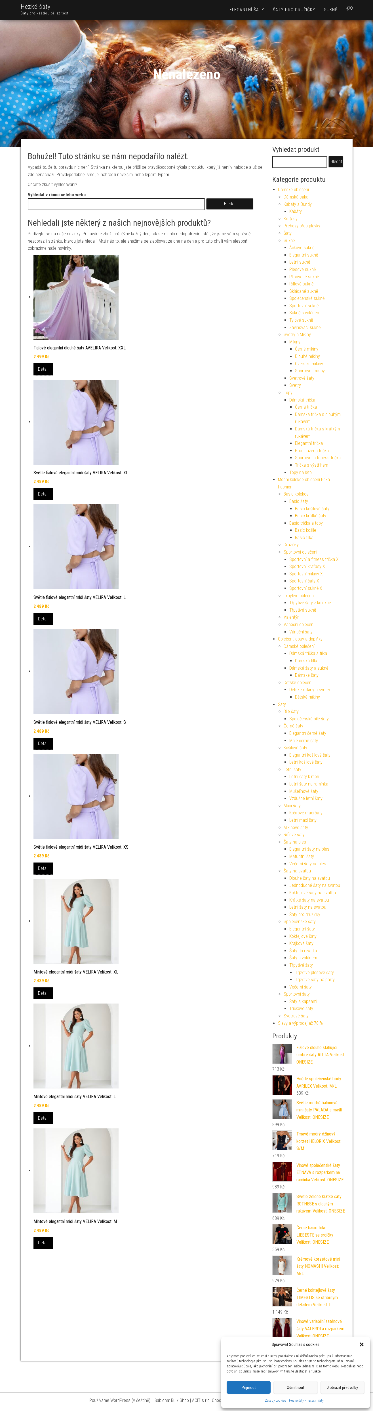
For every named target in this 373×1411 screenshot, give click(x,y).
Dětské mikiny (307, 697)
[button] (361, 1344)
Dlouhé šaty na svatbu (309, 878)
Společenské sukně (306, 298)
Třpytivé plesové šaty (314, 972)
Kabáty (295, 211)
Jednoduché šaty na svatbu (314, 885)
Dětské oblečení (298, 682)
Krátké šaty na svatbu (309, 900)
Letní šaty (292, 769)
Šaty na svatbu (297, 871)
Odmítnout (295, 1387)
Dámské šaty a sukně (308, 668)
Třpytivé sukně (302, 610)
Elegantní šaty (246, 9)
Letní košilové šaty (306, 762)
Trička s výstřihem (311, 465)
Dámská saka (296, 197)
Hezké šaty (35, 6)
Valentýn (292, 617)
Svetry (295, 385)
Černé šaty (293, 726)
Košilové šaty (295, 747)
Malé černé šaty (303, 740)
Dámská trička (302, 400)
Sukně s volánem (304, 312)
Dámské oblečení (293, 189)
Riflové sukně (301, 284)
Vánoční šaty (301, 632)
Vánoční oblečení (299, 624)
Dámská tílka (306, 660)
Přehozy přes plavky (302, 226)
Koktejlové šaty (303, 936)
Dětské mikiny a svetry (309, 689)
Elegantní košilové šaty (309, 755)
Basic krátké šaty (310, 515)
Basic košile (305, 530)
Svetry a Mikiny (297, 334)
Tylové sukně (301, 320)
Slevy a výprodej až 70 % (300, 1023)
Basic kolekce (296, 494)
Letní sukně (299, 262)
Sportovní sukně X (305, 588)
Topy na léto (300, 472)
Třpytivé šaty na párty (315, 979)
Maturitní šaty (301, 856)
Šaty (288, 233)
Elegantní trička (309, 443)
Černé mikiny (306, 349)
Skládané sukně (303, 291)
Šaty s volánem (303, 957)
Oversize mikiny (309, 363)
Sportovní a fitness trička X (314, 559)
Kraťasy (291, 218)
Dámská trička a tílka (308, 653)
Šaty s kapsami (303, 1001)
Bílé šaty (291, 711)
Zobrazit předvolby (342, 1387)
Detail (43, 369)
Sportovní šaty (297, 994)
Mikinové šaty (296, 827)
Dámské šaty (307, 675)
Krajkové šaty (301, 943)
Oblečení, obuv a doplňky (300, 639)
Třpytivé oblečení (299, 595)
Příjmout (249, 1387)
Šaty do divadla (303, 950)
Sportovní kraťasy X (307, 566)
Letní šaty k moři (304, 776)
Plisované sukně (304, 276)
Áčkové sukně (301, 247)
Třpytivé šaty (301, 965)
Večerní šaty (300, 987)
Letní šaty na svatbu (307, 907)
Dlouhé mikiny (307, 356)
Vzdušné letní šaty (306, 798)
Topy (288, 392)
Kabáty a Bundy (298, 204)
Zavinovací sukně (305, 327)
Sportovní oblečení (300, 552)
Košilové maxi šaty (306, 813)
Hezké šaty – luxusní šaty (306, 1401)
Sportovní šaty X (304, 581)
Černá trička (306, 407)
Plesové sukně (302, 269)
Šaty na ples (295, 842)
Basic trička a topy (306, 523)
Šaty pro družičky (294, 9)
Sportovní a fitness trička (318, 457)
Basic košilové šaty (312, 508)
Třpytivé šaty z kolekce (310, 602)
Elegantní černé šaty (307, 733)
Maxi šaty (292, 805)
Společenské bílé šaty (309, 718)
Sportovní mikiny (310, 370)
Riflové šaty (294, 834)
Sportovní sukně (304, 305)
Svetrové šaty (301, 378)
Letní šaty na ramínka (308, 784)
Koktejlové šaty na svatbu (312, 892)
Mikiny (294, 342)
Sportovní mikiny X (306, 574)
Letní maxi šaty (303, 820)
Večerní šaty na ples (307, 863)
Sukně (331, 9)
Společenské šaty (300, 921)
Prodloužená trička (312, 450)
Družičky (291, 544)
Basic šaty (298, 501)
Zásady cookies (275, 1401)
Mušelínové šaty (303, 791)
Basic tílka (304, 537)
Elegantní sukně (303, 255)
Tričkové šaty (301, 1008)
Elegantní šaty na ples (309, 849)
